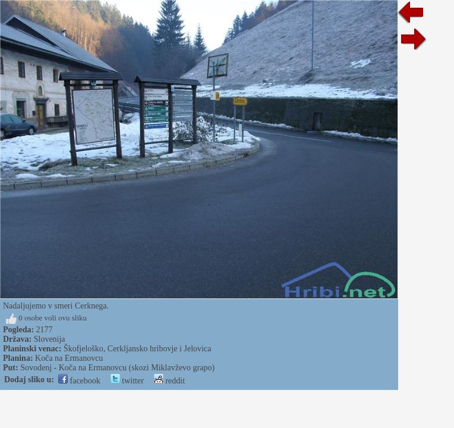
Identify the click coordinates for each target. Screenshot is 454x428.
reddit (169, 380)
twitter (127, 380)
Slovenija (49, 339)
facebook (79, 380)
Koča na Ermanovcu (69, 358)
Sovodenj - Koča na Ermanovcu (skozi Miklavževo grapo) (117, 367)
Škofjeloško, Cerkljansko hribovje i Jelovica (137, 348)
